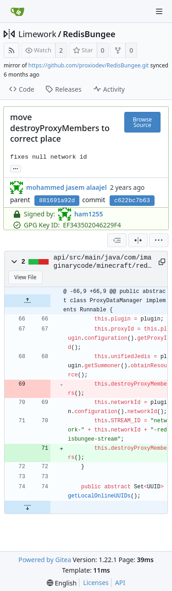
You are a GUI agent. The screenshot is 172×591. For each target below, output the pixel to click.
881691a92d (57, 200)
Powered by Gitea (44, 559)
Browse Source (142, 122)
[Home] (17, 11)
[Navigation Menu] (159, 11)
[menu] (158, 240)
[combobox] (117, 240)
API (120, 582)
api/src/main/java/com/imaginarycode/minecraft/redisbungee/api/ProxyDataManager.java (103, 262)
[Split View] (138, 240)
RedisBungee (89, 34)
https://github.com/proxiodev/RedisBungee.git (88, 65)
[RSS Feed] (11, 50)
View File (25, 277)
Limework (37, 34)
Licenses (96, 582)
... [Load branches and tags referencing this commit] (15, 168)
